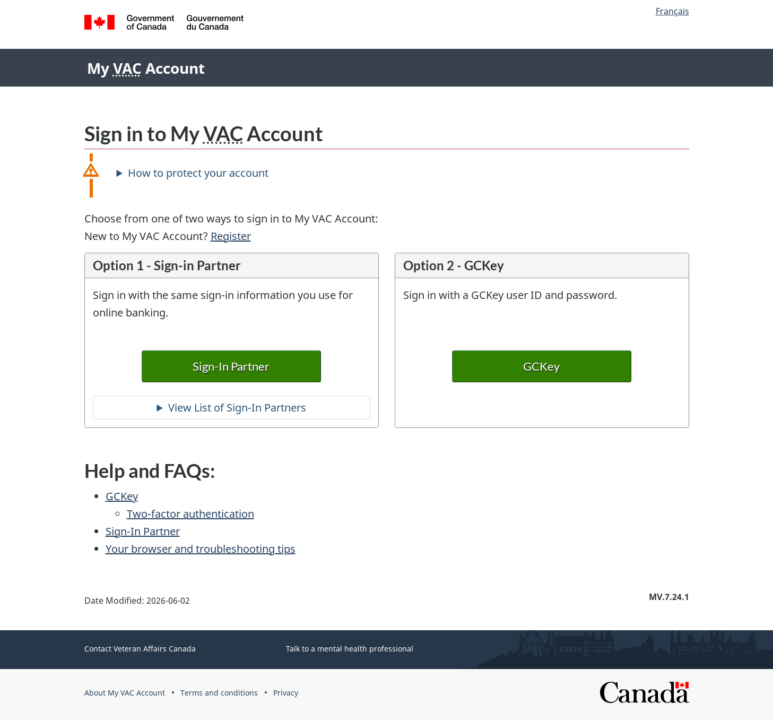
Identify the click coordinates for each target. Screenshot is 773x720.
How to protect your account (198, 173)
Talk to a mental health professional (349, 649)
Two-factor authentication (190, 514)
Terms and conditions (219, 693)
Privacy (285, 693)
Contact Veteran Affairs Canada (140, 649)
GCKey (542, 366)
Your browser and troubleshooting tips (201, 549)
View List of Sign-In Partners (237, 407)
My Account (146, 68)
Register (231, 236)
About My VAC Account (124, 693)
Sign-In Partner (231, 366)
